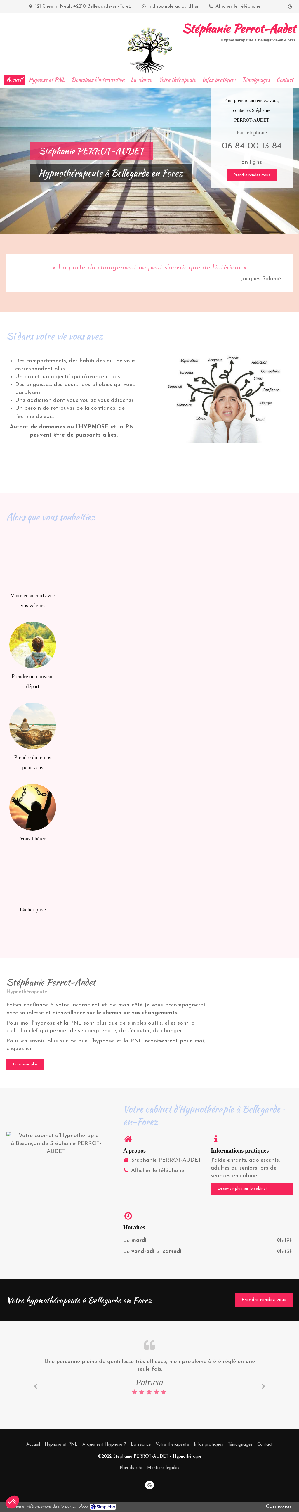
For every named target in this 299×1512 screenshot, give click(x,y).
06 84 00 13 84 (252, 146)
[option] (149, 1377)
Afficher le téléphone (238, 6)
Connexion (279, 1506)
